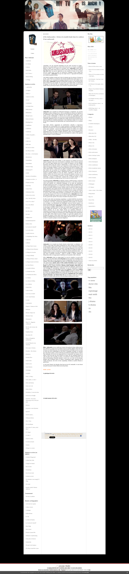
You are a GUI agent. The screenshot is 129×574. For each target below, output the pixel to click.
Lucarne (27, 300)
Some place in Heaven (31, 538)
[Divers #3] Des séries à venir (95, 66)
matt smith (93, 294)
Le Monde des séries (30, 271)
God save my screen (30, 195)
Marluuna (28, 309)
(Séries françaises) (93, 171)
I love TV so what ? (30, 201)
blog (89, 569)
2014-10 (90, 241)
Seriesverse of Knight (30, 395)
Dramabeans (28, 469)
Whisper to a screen (30, 448)
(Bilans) (90, 117)
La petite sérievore (30, 233)
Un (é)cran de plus (30, 441)
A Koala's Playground (31, 457)
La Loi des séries (29, 230)
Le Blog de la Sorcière (31, 252)
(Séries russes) (92, 180)
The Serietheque (29, 424)
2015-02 (90, 229)
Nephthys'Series (29, 332)
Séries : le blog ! (29, 376)
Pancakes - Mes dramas (31, 351)
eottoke (27, 173)
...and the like (29, 87)
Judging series (29, 217)
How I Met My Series (30, 198)
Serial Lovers (29, 363)
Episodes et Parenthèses (31, 176)
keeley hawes (76, 434)
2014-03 (90, 257)
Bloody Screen (29, 115)
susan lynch (56, 435)
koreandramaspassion (30, 220)
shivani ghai (66, 435)
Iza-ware (28, 214)
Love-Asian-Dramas (30, 296)
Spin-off (28, 411)
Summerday (28, 542)
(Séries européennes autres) (95, 168)
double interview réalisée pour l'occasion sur (63, 71)
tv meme (92, 280)
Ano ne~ (28, 100)
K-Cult (27, 516)
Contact (32, 53)
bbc (90, 287)
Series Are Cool (29, 386)
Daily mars (28, 144)
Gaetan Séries (29, 188)
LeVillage (28, 79)
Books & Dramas (30, 119)
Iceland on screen (30, 476)
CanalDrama (28, 125)
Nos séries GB (29, 335)
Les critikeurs (29, 284)
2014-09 (90, 244)
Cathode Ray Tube (30, 460)
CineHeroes (28, 131)
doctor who (93, 284)
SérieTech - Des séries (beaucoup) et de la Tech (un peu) (32, 400)
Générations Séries (30, 192)
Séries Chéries (29, 389)
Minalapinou (29, 319)
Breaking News (29, 122)
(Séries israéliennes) (93, 174)
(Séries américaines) (93, 152)
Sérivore (28, 405)
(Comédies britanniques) (94, 123)
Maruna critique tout (30, 312)
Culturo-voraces (29, 507)
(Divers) (90, 126)
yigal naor (51, 435)
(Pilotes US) (91, 146)
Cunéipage (28, 510)
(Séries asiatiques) (93, 158)
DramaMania (29, 160)
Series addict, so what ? (31, 379)
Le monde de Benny (30, 268)
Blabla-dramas (29, 109)
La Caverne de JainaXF (31, 227)
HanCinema (28, 70)
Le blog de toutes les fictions (32, 262)
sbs (90, 312)
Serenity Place (29, 357)
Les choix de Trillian (30, 281)
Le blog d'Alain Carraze (31, 246)
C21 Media (28, 64)
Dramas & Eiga (29, 166)
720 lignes (28, 90)
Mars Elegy (28, 526)
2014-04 (90, 254)
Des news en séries (30, 147)
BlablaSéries (28, 112)
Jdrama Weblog (29, 76)
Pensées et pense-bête (30, 532)
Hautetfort (68, 565)
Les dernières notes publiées (64, 567)
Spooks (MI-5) (92, 206)
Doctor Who (91, 200)
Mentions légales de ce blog (55, 569)
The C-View (28, 421)
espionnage (93, 291)
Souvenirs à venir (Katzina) (32, 408)
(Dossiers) (91, 130)
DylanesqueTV (29, 169)
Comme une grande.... (31, 134)
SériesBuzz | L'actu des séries (32, 392)
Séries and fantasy (30, 382)
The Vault (28, 484)
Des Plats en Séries (30, 150)
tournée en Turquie (71, 67)
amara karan (61, 435)
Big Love (91, 196)
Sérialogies (28, 370)
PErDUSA (28, 354)
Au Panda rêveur (29, 106)
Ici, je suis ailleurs (30, 204)
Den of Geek (29, 466)
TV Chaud (28, 432)
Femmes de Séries (30, 182)
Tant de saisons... (29, 414)
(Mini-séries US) (92, 136)
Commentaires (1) (48, 434)
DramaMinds (29, 163)
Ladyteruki (28, 239)
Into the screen (29, 211)
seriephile (28, 373)
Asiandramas (29, 103)
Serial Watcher (29, 367)
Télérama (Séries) (30, 418)
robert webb (70, 434)
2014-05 (90, 251)
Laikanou (28, 242)
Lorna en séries (29, 290)
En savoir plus (85, 572)
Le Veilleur (28, 277)
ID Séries (28, 208)
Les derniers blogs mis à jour (53, 567)
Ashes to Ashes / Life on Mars (95, 190)
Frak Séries (28, 185)
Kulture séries (29, 223)
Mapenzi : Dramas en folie (32, 306)
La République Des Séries (31, 236)
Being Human (92, 193)
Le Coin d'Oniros (30, 265)
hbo (90, 298)
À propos (32, 49)
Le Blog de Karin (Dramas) (32, 249)
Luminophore (29, 303)
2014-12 (90, 235)
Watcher (28, 445)
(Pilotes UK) (91, 142)
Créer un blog (61, 565)
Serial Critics (29, 360)
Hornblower (91, 203)
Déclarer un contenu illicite (43, 569)
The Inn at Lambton (30, 496)
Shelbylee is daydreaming (31, 535)
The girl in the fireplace (31, 545)
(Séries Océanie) (92, 177)
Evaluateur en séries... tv (31, 179)
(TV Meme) (91, 187)
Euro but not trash (30, 473)
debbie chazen (77, 435)
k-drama (92, 305)
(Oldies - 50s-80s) (93, 139)
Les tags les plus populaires (76, 567)
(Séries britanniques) (93, 161)
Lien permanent (79, 433)
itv (90, 308)
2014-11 (90, 238)
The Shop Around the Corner (32, 548)
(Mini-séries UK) (92, 133)
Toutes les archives (93, 260)
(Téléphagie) (91, 184)
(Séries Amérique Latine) (94, 155)
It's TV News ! (29, 73)
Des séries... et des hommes (32, 154)
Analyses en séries (30, 96)
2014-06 (90, 248)
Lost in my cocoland (30, 293)
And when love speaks (31, 504)
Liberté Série (29, 287)
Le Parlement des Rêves (31, 274)
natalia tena (71, 435)
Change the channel (30, 463)
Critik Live (28, 141)
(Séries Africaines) (93, 149)
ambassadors (59, 434)
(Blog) (90, 120)
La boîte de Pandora (30, 519)
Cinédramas (28, 128)
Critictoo (28, 67)
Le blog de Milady (30, 255)
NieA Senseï (28, 529)
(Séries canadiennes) (93, 165)
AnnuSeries (28, 60)
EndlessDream (29, 513)
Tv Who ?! (28, 435)
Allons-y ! (28, 93)
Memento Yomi (29, 316)
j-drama (92, 301)
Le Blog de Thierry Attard (31, 258)
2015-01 (90, 232)
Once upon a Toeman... (31, 348)
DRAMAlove (29, 157)
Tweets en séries (29, 438)
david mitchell (65, 434)
